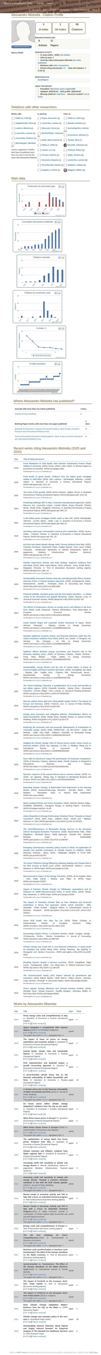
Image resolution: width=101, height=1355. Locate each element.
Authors (40, 3)
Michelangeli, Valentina (26, 143)
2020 (16, 1229)
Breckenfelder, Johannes (53, 133)
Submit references (81, 10)
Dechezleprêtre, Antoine (78, 128)
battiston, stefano (75, 165)
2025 (16, 1155)
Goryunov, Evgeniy (50, 160)
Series (49, 3)
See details (65, 55)
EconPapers (43, 80)
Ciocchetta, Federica (25, 138)
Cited (79, 1011)
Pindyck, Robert (75, 150)
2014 (16, 1020)
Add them (61, 94)
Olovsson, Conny (49, 128)
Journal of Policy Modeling (25, 414)
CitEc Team (94, 1352)
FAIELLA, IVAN (22, 118)
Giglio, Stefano (74, 155)
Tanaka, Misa (73, 140)
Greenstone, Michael (77, 135)
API (44, 10)
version (45, 1035)
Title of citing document (34, 459)
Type (72, 1011)
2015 (16, 1031)
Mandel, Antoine (75, 123)
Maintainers (65, 10)
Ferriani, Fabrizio (49, 155)
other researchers (61, 65)
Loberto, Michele (23, 128)
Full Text (27, 1023)
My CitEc (35, 10)
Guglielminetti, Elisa (24, 123)
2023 (16, 1121)
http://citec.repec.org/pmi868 (62, 89)
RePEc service (22, 1352)
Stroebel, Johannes (76, 145)
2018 (16, 1198)
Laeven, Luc (47, 150)
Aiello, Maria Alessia (50, 140)
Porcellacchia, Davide (51, 165)
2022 (16, 1094)
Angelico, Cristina (49, 170)
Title (26, 1011)
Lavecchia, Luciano (24, 133)
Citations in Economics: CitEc (17, 3)
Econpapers (37, 471)
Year (17, 459)
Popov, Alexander (49, 118)
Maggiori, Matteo (75, 170)
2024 (16, 1131)
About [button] (95, 10)
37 (64, 68)
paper (50, 471)
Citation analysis (38, 1023)
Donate (53, 10)
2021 (16, 1055)
